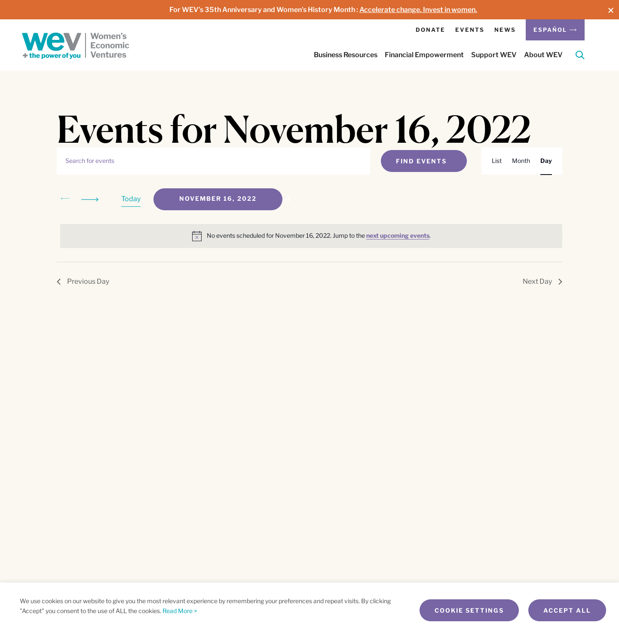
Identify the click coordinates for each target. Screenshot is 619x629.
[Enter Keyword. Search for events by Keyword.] (213, 161)
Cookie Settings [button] (469, 610)
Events (469, 29)
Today (131, 199)
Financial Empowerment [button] (424, 55)
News (505, 29)
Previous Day (83, 281)
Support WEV (494, 55)
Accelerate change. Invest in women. (418, 10)
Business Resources (345, 55)
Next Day (542, 281)
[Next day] (91, 199)
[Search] (580, 56)
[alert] (311, 236)
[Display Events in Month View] (521, 161)
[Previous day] (65, 199)
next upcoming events (397, 235)
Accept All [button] (567, 610)
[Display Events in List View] (497, 161)
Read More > (179, 610)
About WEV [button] (543, 55)
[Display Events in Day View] (546, 161)
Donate (430, 29)
